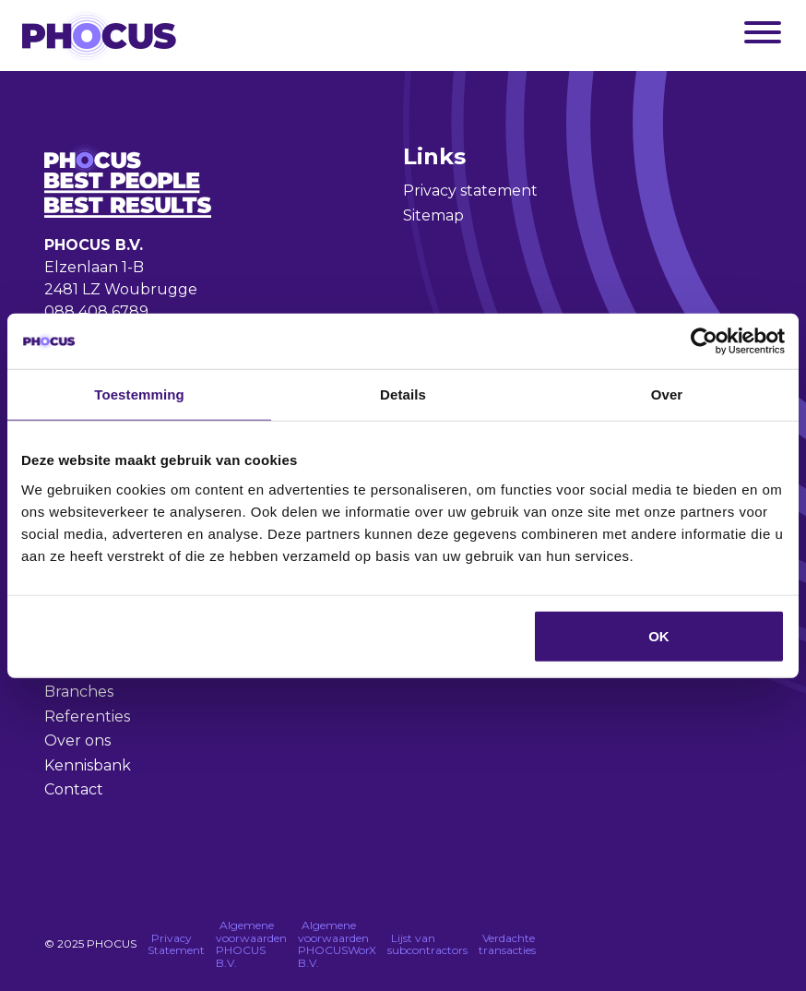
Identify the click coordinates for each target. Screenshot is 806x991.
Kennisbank (87, 765)
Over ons (77, 740)
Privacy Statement (176, 944)
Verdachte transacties (507, 944)
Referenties (87, 716)
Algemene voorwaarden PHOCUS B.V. (251, 944)
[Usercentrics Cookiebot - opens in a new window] (704, 341)
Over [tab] (667, 394)
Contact (73, 789)
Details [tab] (403, 394)
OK (659, 635)
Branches (78, 691)
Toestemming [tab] (139, 394)
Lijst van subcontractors (427, 944)
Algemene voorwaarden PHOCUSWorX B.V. (337, 944)
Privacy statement (470, 190)
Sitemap (433, 215)
